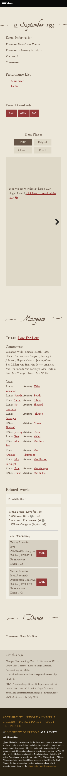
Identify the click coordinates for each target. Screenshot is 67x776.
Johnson (38, 413)
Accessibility (13, 717)
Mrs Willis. (40, 473)
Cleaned (22, 150)
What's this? (19, 499)
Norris (37, 423)
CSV (34, 113)
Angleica (10, 455)
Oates (37, 432)
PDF (23, 142)
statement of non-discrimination (42, 766)
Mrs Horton (40, 459)
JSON (11, 113)
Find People (12, 726)
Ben (16, 436)
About (49, 722)
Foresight (11, 418)
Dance (15, 86)
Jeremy (18, 432)
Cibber (37, 400)
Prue (16, 468)
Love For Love (28, 338)
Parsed (42, 150)
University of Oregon (22, 732)
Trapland (10, 427)
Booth (37, 395)
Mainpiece (17, 81)
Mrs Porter (40, 441)
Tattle (17, 400)
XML (23, 113)
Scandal (18, 395)
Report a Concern (40, 717)
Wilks (37, 386)
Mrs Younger (41, 468)
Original (42, 142)
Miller (37, 436)
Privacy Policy (30, 722)
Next (55, 221)
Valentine (11, 391)
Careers (9, 722)
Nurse (17, 473)
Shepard (38, 404)
